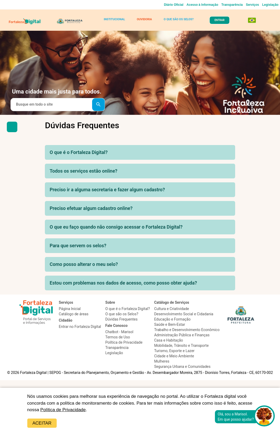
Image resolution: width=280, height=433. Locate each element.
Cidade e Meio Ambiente (174, 356)
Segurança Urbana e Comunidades (182, 366)
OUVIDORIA (144, 19)
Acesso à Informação (202, 5)
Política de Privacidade (63, 409)
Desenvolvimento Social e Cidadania (183, 314)
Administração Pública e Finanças (181, 335)
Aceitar (42, 423)
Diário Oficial (173, 5)
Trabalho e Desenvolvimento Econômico (186, 330)
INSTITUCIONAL (114, 19)
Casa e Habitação (168, 340)
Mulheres (161, 361)
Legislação (270, 5)
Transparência (232, 5)
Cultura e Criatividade (171, 309)
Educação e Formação (172, 319)
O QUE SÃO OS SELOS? (179, 19)
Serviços (252, 5)
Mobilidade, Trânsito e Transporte (181, 345)
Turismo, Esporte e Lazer (174, 351)
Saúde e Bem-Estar (169, 324)
